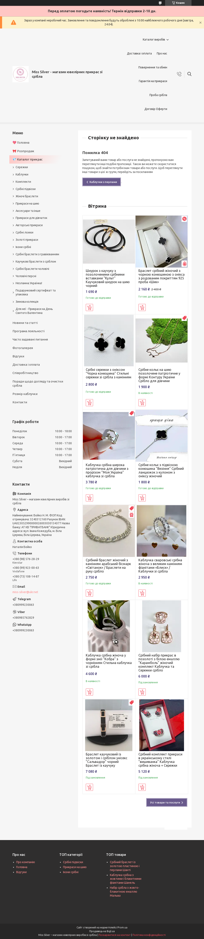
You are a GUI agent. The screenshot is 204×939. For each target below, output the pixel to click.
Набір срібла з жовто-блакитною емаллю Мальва (124, 891)
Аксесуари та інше (28, 210)
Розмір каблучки (24, 394)
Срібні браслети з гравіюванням (37, 254)
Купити (89, 307)
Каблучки (22, 174)
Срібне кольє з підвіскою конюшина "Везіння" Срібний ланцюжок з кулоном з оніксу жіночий (161, 470)
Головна (21, 867)
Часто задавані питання (30, 339)
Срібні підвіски (26, 189)
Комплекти (23, 181)
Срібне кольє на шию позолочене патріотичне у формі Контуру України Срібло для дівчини (159, 375)
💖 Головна (20, 142)
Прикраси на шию (27, 203)
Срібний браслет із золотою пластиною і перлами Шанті (124, 866)
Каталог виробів (154, 39)
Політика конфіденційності (149, 935)
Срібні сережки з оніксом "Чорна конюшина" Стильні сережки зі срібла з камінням (108, 373)
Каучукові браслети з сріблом (36, 261)
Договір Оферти (155, 109)
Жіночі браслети (27, 196)
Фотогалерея (22, 348)
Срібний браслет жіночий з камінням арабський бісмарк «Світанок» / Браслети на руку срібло (108, 565)
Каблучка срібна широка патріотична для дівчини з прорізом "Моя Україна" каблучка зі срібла (107, 470)
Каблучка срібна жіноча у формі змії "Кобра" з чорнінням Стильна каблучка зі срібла (109, 660)
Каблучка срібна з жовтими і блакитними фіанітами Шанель (125, 879)
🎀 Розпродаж (23, 151)
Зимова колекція (27, 301)
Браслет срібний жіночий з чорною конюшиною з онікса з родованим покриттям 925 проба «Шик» (161, 276)
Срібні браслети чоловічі (32, 268)
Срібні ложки (24, 232)
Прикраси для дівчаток (31, 218)
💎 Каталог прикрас (27, 159)
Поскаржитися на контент (115, 935)
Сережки (22, 167)
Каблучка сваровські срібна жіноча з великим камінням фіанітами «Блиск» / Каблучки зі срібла (160, 565)
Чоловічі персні (26, 276)
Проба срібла (158, 95)
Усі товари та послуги (165, 802)
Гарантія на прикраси (153, 81)
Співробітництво (25, 373)
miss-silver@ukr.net (25, 592)
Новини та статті (25, 323)
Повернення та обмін (152, 67)
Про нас (162, 53)
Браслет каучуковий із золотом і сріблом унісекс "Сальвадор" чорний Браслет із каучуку (106, 759)
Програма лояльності (28, 331)
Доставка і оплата (139, 53)
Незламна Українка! (29, 283)
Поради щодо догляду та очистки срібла (37, 383)
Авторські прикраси (29, 225)
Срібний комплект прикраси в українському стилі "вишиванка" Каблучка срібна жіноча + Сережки (160, 759)
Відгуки (18, 356)
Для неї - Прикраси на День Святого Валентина (34, 311)
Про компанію (25, 862)
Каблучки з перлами (103, 181)
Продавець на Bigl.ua (102, 931)
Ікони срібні (23, 247)
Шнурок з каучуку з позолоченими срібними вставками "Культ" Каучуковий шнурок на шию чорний (108, 278)
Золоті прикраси (27, 239)
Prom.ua (122, 927)
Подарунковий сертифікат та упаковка (36, 292)
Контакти (19, 402)
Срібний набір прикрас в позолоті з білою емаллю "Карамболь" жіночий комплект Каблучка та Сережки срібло (159, 662)
